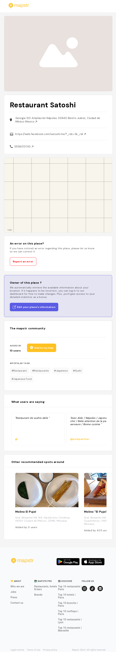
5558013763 (23, 146)
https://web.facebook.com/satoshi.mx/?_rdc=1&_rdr (50, 134)
